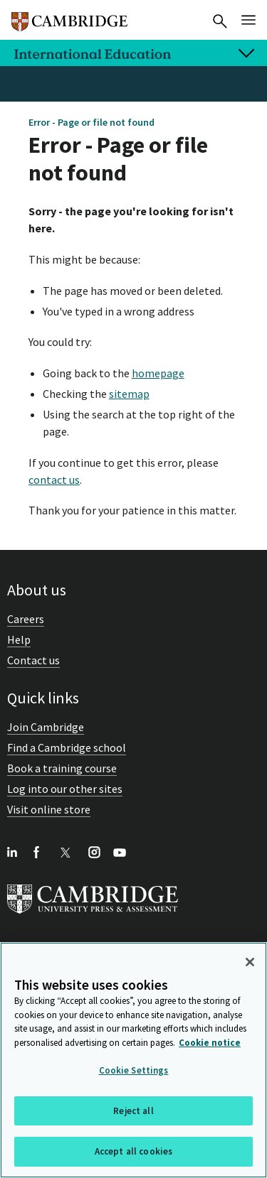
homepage (158, 373)
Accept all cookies (133, 1151)
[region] (133, 1060)
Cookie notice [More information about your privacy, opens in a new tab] (210, 1043)
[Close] (250, 962)
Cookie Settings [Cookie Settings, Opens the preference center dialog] (134, 1070)
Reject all (133, 1111)
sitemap (129, 394)
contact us (54, 479)
